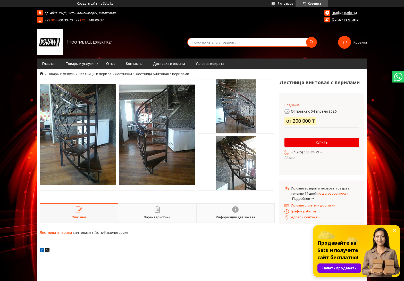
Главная (48, 63)
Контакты (134, 63)
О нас (110, 63)
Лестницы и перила (94, 74)
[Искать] (311, 42)
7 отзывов (285, 3)
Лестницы (123, 74)
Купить (322, 142)
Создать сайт (87, 3)
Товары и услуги (80, 63)
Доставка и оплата (169, 63)
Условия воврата (210, 63)
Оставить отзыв (345, 19)
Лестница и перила (56, 232)
